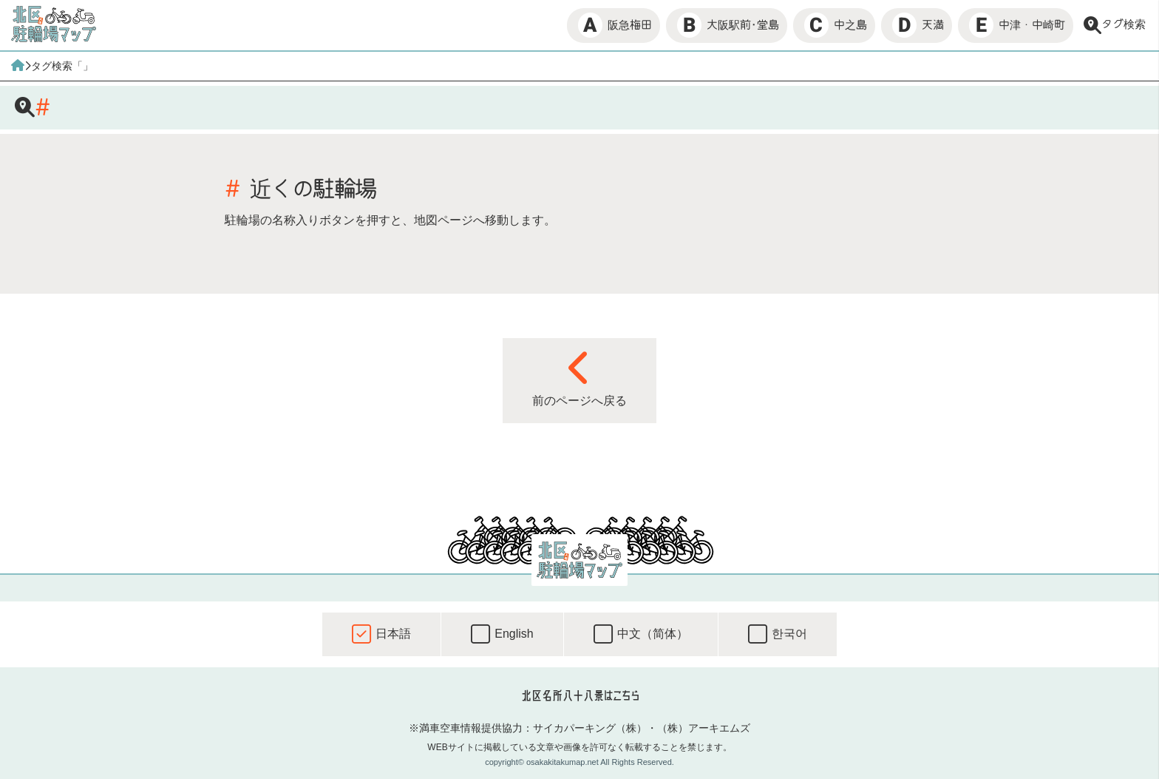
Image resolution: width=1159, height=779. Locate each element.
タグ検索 (1115, 25)
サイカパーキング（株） (590, 728)
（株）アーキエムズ (703, 728)
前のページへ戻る (579, 378)
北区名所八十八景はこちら (580, 695)
